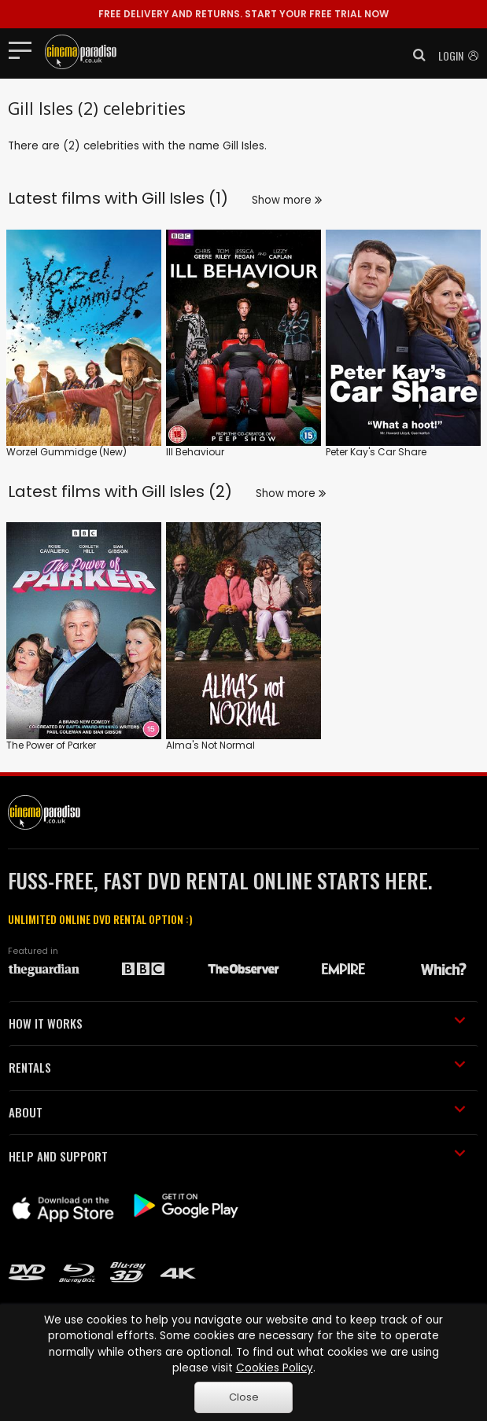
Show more (287, 200)
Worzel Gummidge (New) (66, 451)
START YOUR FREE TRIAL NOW (243, 13)
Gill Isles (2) (187, 491)
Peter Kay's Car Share (376, 451)
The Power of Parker (51, 745)
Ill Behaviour (195, 451)
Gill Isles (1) (185, 198)
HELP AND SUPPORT (237, 1156)
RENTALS (237, 1067)
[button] (415, 55)
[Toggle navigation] (25, 49)
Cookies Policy (274, 1367)
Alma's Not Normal (210, 745)
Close (244, 1397)
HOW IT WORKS (237, 1023)
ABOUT (237, 1112)
